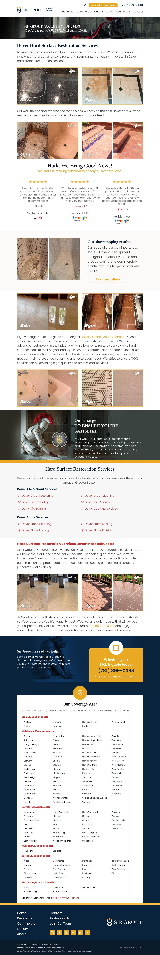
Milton (56, 828)
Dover (27, 836)
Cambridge (29, 777)
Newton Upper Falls (92, 740)
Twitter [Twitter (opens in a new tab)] (66, 932)
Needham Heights (62, 840)
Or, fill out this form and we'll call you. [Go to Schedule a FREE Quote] (116, 676)
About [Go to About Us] (109, 11)
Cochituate (29, 793)
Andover (28, 722)
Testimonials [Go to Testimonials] (122, 11)
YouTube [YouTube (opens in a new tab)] (73, 932)
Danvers (57, 722)
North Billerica (89, 752)
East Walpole (30, 840)
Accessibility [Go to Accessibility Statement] (22, 948)
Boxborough (30, 769)
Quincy (85, 820)
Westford (116, 773)
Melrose (57, 785)
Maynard (57, 777)
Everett (27, 802)
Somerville (87, 781)
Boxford (28, 726)
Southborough (60, 891)
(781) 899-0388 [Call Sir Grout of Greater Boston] (131, 5)
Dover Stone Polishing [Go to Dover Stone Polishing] (99, 530)
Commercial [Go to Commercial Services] (84, 11)
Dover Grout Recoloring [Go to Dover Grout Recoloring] (38, 496)
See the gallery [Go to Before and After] (108, 279)
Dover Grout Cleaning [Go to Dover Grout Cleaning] (100, 496)
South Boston (118, 865)
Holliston (57, 744)
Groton (56, 740)
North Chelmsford (91, 756)
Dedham (28, 832)
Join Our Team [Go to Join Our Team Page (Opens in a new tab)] (61, 923)
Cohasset (28, 828)
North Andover (89, 722)
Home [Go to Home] (21, 913)
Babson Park (30, 812)
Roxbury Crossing (120, 860)
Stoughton (87, 840)
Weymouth (116, 828)
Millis (55, 824)
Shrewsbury (59, 887)
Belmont (28, 760)
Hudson (57, 752)
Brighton (28, 869)
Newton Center (60, 797)
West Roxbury (118, 869)
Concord (28, 797)
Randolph (87, 824)
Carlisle (27, 781)
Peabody (87, 726)
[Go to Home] (37, 9)
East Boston (59, 869)
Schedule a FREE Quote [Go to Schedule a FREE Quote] (103, 5)
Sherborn (86, 777)
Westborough (89, 887)
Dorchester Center (62, 865)
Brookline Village (32, 820)
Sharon (85, 828)
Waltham (116, 740)
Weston (115, 777)
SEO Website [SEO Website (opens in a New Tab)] (125, 947)
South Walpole (89, 832)
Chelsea (28, 877)
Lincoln (56, 760)
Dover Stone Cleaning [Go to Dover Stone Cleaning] (37, 524)
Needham (58, 836)
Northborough (31, 891)
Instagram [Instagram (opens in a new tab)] (52, 932)
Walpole (115, 812)
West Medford (118, 765)
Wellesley (116, 816)
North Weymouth (90, 812)
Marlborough (59, 773)
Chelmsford (30, 785)
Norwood (87, 816)
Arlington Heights (32, 744)
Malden (56, 769)
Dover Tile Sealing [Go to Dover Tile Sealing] (34, 509)
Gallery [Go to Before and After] (98, 11)
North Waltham (90, 765)
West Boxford (118, 722)
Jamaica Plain (60, 877)
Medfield (57, 816)
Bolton (27, 887)
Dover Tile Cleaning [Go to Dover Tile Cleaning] (98, 502)
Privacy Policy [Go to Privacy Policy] (37, 948)
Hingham (28, 850)
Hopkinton (58, 748)
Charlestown (30, 873)
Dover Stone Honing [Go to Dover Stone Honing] (35, 530)
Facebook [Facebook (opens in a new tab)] (59, 932)
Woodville (116, 793)
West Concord (118, 756)
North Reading (89, 760)
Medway (57, 820)
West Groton (117, 760)
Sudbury (86, 793)
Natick (56, 789)
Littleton (57, 765)
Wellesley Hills (118, 820)
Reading (86, 773)
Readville (86, 865)
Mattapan (87, 860)
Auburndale (30, 752)
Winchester (116, 785)
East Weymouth (61, 812)
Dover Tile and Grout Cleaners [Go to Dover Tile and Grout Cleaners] (102, 337)
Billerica (27, 765)
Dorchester (58, 860)
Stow (84, 789)
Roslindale (87, 873)
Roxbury (86, 877)
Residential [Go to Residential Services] (67, 11)
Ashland (28, 748)
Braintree (28, 816)
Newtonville (87, 744)
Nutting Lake (88, 769)
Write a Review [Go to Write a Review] (85, 5)
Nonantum (87, 748)
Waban (86, 802)
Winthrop (116, 873)
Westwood (116, 824)
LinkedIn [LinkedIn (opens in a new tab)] (80, 932)
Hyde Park (58, 873)
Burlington (29, 773)
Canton (27, 824)
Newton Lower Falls (91, 736)
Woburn (115, 789)
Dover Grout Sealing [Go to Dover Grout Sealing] (35, 502)
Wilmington (117, 781)
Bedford (28, 756)
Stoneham (87, 785)
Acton (27, 736)
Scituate (57, 850)
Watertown (117, 744)
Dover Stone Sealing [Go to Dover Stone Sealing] (98, 524)
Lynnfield (57, 726)
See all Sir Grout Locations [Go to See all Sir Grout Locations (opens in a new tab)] (66, 897)
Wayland (116, 752)
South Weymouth (90, 836)
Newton (57, 793)
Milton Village (59, 832)
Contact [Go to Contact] (138, 11)
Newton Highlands (62, 802)
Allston (27, 860)
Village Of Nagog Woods (94, 797)
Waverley (116, 748)
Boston (27, 865)
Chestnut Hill (30, 789)
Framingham (59, 736)
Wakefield (116, 736)
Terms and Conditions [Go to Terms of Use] (55, 948)
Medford (57, 781)
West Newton (118, 769)
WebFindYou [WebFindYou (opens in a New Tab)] (138, 947)
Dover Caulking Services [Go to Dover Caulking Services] (101, 509)
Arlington (28, 740)
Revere (85, 869)
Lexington (57, 756)
